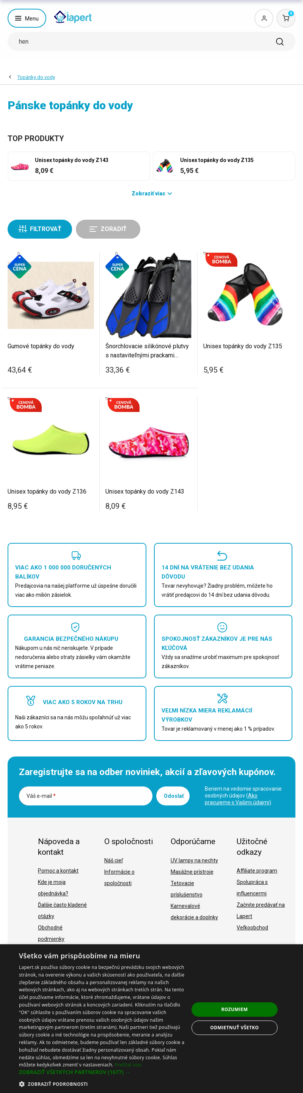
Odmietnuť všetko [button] (234, 1027)
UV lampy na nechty (194, 860)
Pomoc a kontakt (58, 871)
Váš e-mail (41, 796)
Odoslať (174, 796)
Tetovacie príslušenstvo (187, 889)
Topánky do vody (36, 77)
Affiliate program (257, 871)
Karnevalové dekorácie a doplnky (194, 911)
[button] (104, 1072)
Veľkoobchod (252, 928)
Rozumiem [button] (234, 1009)
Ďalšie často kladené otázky (62, 910)
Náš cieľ (113, 860)
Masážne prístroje (192, 872)
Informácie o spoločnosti (119, 877)
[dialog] (151, 1018)
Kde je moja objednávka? (53, 887)
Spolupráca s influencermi (252, 887)
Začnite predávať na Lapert (261, 910)
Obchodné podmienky (51, 933)
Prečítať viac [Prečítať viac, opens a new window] (128, 1065)
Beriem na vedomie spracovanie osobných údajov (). (243, 795)
